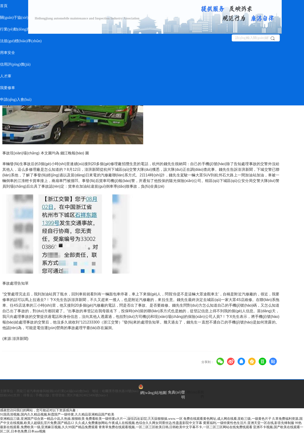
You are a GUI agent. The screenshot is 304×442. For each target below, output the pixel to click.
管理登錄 (58, 395)
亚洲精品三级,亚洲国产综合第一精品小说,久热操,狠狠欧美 (42, 418)
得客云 (28, 395)
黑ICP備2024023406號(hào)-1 (87, 395)
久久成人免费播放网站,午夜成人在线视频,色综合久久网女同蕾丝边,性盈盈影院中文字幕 (138, 423)
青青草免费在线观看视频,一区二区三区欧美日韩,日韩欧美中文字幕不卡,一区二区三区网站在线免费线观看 (175, 427)
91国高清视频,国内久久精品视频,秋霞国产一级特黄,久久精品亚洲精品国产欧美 (57, 414)
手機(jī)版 (42, 395)
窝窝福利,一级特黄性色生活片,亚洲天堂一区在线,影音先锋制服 (248, 423)
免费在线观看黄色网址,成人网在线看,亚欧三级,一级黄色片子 (227, 418)
